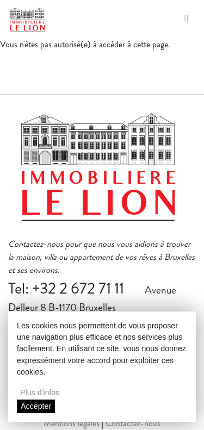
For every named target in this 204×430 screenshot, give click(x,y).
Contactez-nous (133, 423)
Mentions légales (72, 423)
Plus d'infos (39, 392)
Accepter (36, 406)
